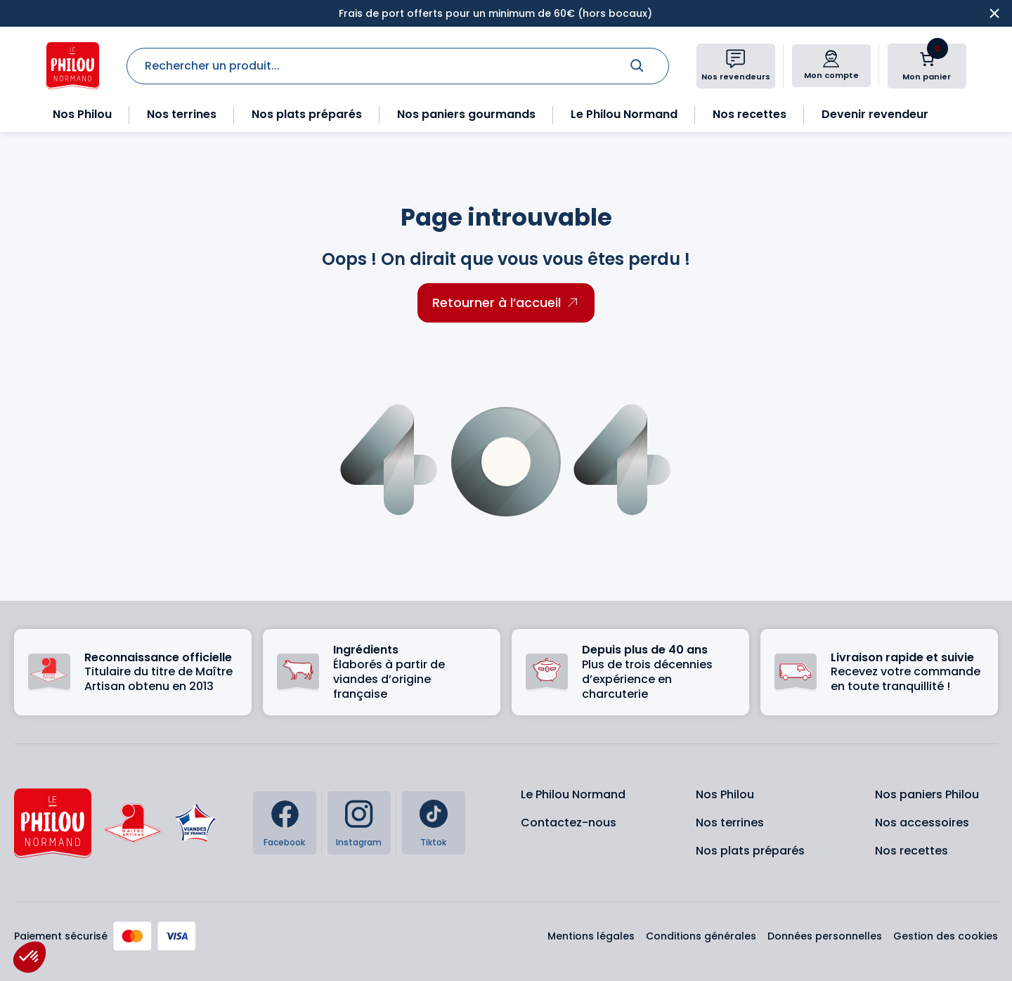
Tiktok (433, 842)
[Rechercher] (636, 65)
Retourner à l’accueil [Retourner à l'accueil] (496, 302)
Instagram (359, 842)
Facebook (284, 842)
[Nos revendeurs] (735, 59)
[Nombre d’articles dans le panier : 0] (927, 59)
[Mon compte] (831, 58)
